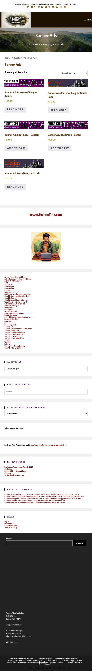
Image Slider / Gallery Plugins (15, 471)
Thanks (7, 340)
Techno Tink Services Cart (14, 334)
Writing (7, 342)
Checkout (8, 285)
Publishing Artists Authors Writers (18, 317)
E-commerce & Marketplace (15, 304)
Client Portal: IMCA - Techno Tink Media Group (22, 503)
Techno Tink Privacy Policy (14, 332)
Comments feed (10, 525)
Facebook (69, 662)
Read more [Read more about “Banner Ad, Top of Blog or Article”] (15, 187)
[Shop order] (74, 73)
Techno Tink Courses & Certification (18, 329)
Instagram (79, 662)
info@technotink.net (14, 625)
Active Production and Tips (14, 277)
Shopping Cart (10, 325)
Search (9, 539)
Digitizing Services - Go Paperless (17, 294)
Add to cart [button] (16, 148)
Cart (6, 283)
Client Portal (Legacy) (12, 348)
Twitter (61, 662)
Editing (7, 344)
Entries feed (9, 524)
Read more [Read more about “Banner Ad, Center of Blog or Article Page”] (58, 110)
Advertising (17, 58)
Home (7, 58)
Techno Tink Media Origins (14, 346)
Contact (7, 290)
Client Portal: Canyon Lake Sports (66, 494)
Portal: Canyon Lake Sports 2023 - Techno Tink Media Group (27, 494)
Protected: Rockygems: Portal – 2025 (18, 467)
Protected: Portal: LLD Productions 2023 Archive (65, 496)
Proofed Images (10, 315)
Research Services (11, 319)
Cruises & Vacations (46, 664)
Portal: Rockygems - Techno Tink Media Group (22, 498)
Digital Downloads (11, 292)
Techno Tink (9, 327)
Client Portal (9, 288)
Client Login (9, 286)
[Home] (29, 44)
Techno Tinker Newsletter (14, 338)
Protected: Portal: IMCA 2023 (53, 503)
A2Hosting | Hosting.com (14, 475)
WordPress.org (10, 527)
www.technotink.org (59, 445)
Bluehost (8, 473)
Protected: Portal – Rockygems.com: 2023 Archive (62, 498)
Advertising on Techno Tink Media (17, 279)
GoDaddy (8, 469)
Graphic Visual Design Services (16, 300)
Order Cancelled (10, 311)
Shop (6, 323)
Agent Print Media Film (13, 281)
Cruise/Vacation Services (38, 445)
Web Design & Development (15, 302)
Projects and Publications (14, 313)
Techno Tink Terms (11, 336)
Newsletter (8, 309)
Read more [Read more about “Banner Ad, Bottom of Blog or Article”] (15, 109)
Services (7, 321)
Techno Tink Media (11, 331)
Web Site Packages (11, 306)
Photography (38, 660)
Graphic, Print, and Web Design (16, 296)
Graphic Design (10, 298)
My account (8, 308)
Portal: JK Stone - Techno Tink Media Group (21, 501)
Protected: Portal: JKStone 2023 (52, 501)
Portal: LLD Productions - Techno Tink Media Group (24, 496)
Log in (6, 522)
